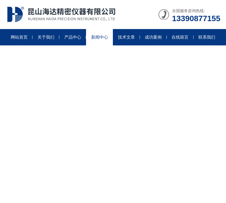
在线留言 (180, 37)
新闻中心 (99, 37)
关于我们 (46, 37)
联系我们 (206, 37)
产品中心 (72, 37)
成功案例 (153, 37)
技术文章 (126, 37)
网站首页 (19, 37)
